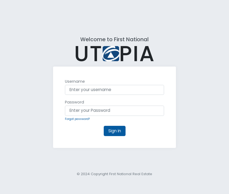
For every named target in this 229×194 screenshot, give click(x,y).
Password (74, 102)
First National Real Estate (130, 173)
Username (75, 81)
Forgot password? (77, 119)
